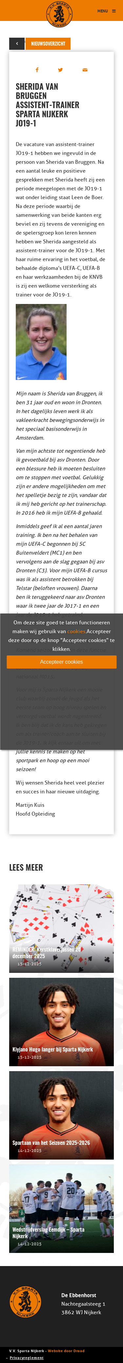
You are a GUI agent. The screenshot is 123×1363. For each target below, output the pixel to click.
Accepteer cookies (61, 661)
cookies (76, 631)
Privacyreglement (26, 1357)
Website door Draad (66, 1350)
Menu (106, 11)
